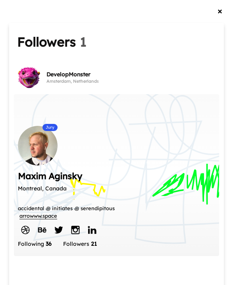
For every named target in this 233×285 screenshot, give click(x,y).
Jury (50, 127)
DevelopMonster (68, 74)
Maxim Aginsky (50, 176)
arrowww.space (38, 216)
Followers (80, 243)
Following (35, 243)
